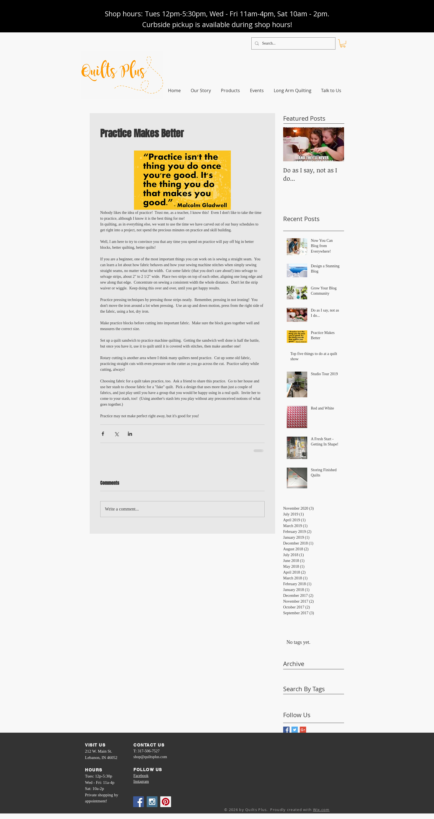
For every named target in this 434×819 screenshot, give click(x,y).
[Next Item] (335, 144)
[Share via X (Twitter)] (116, 433)
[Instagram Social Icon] (152, 801)
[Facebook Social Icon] (138, 801)
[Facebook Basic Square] (286, 730)
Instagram (141, 781)
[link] (343, 43)
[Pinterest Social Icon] (165, 801)
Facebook (140, 776)
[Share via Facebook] (102, 433)
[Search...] (293, 43)
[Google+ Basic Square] (303, 730)
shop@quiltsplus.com (150, 757)
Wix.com (321, 809)
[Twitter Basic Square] (294, 730)
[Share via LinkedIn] (130, 433)
